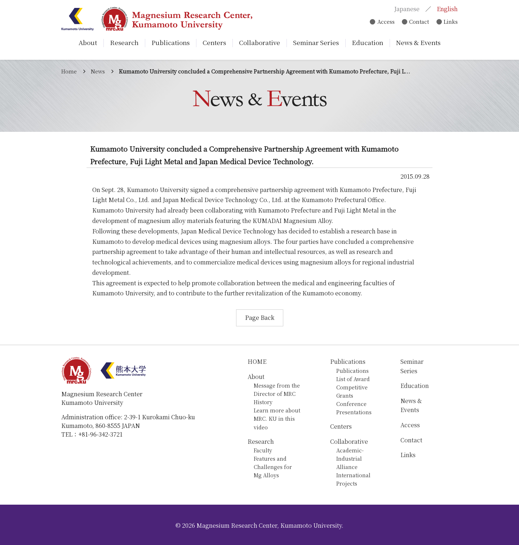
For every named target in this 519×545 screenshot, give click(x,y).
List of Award (353, 379)
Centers (341, 426)
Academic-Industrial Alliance (350, 458)
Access (384, 21)
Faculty (263, 450)
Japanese (407, 9)
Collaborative (349, 441)
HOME (257, 361)
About (256, 376)
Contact (418, 21)
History (263, 402)
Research (261, 441)
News (98, 71)
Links (451, 21)
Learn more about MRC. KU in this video (277, 418)
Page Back (259, 317)
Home (69, 71)
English (447, 9)
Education (414, 385)
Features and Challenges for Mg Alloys (273, 467)
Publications (347, 361)
